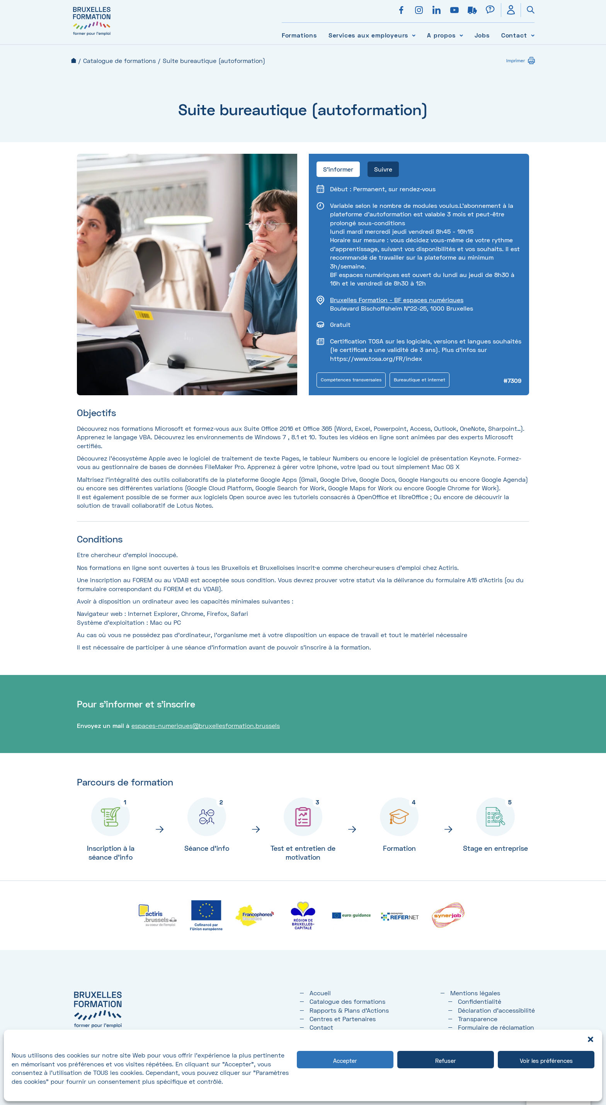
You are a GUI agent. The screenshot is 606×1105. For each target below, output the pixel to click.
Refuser (445, 1060)
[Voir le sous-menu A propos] (461, 35)
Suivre (383, 169)
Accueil (73, 60)
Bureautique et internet (419, 379)
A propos (441, 35)
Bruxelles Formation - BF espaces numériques (396, 299)
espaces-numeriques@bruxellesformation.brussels (205, 725)
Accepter (345, 1060)
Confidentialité (479, 1001)
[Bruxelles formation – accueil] (92, 35)
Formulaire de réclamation (496, 1027)
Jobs (482, 35)
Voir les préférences (546, 1060)
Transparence (477, 1018)
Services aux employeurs (368, 35)
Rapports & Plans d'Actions (349, 1010)
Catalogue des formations (347, 1001)
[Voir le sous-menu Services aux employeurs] (413, 35)
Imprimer (515, 60)
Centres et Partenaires (343, 1018)
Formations (299, 35)
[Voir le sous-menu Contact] (533, 35)
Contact (514, 35)
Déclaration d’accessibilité (496, 1010)
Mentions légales (475, 992)
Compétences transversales (351, 379)
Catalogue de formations (119, 60)
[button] (590, 1039)
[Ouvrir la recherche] (528, 10)
